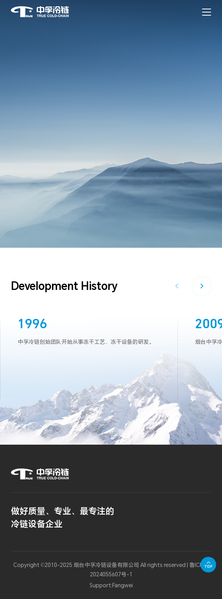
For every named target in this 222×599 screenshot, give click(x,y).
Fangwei (122, 585)
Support (100, 585)
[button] (202, 286)
